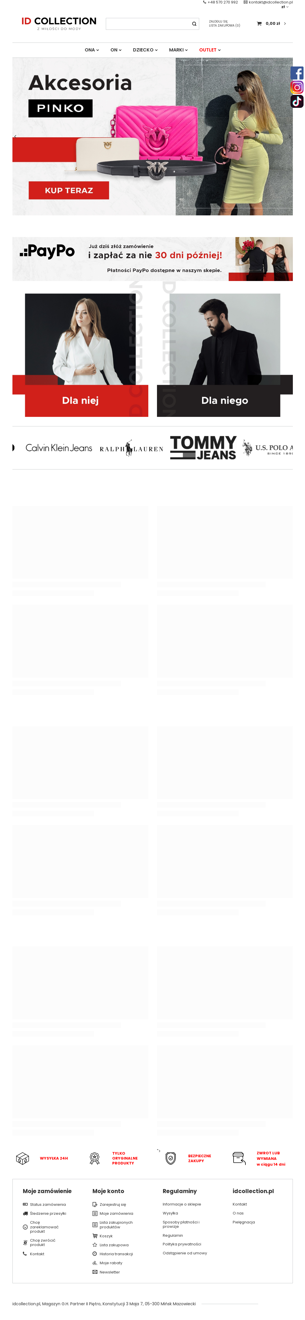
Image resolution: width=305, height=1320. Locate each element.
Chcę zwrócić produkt (43, 1242)
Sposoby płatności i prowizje (181, 1224)
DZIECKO (143, 50)
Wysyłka (170, 1213)
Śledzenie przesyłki (48, 1213)
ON (113, 50)
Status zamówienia (48, 1204)
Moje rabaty (111, 1263)
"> (189, 1159)
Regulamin (173, 1235)
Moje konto (108, 1191)
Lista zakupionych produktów (116, 1224)
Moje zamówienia (116, 1213)
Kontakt (37, 1254)
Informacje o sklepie (182, 1204)
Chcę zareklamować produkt (44, 1227)
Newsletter (110, 1272)
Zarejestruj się (113, 1204)
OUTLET (208, 50)
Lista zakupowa (224, 26)
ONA (90, 50)
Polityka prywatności (182, 1244)
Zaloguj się (218, 22)
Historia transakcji (116, 1254)
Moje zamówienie (47, 1191)
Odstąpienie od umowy (185, 1253)
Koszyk (106, 1236)
